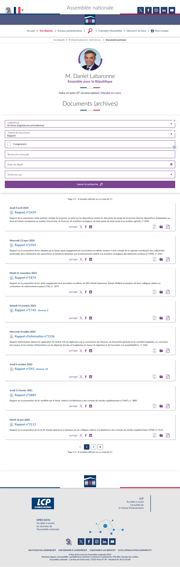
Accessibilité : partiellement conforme (74, 557)
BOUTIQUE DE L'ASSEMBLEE (42, 550)
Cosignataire (19, 144)
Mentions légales (49, 557)
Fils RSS (117, 557)
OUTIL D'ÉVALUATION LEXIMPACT (134, 550)
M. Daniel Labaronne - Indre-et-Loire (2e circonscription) (86, 40)
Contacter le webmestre (101, 557)
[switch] (9, 144)
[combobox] (90, 124)
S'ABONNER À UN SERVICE (102, 550)
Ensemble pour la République (90, 82)
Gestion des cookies (130, 557)
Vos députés (59, 40)
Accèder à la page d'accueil (90, 18)
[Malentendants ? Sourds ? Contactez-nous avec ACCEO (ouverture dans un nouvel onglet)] (68, 541)
